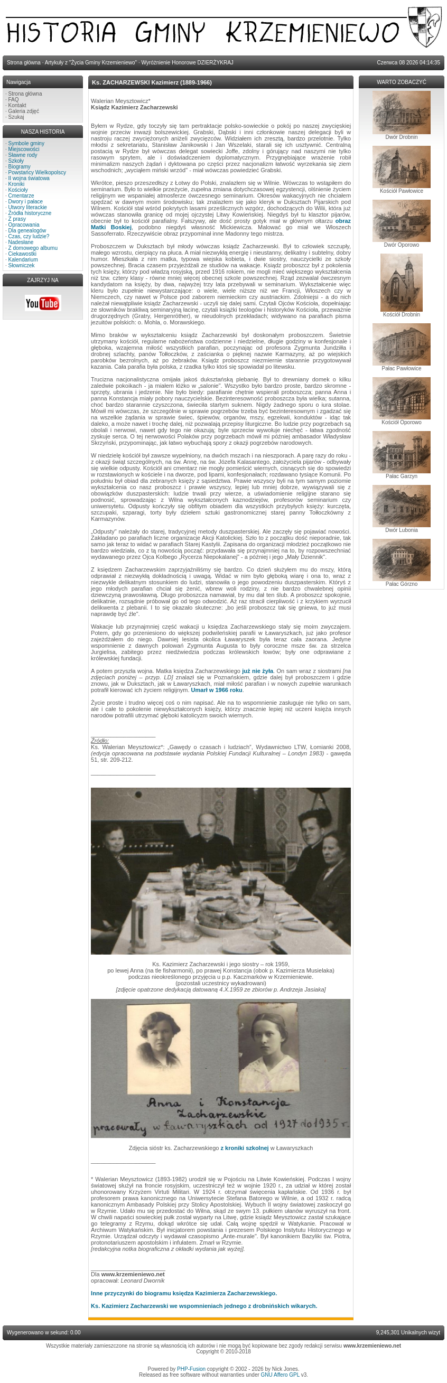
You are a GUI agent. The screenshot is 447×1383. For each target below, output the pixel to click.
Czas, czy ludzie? (29, 236)
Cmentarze (21, 196)
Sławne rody (23, 155)
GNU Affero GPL (280, 1375)
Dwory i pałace (25, 201)
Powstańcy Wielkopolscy (37, 172)
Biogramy (19, 167)
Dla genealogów (27, 230)
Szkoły (16, 161)
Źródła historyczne (30, 213)
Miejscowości (24, 149)
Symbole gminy (26, 143)
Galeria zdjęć (23, 111)
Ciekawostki (22, 254)
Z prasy (17, 219)
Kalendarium (23, 260)
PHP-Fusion (191, 1369)
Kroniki (16, 184)
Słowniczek (21, 265)
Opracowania (24, 225)
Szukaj (16, 117)
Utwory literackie (27, 207)
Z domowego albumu (33, 248)
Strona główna (25, 94)
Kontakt (17, 105)
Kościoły (18, 190)
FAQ (13, 99)
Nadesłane (21, 242)
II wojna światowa (29, 178)
